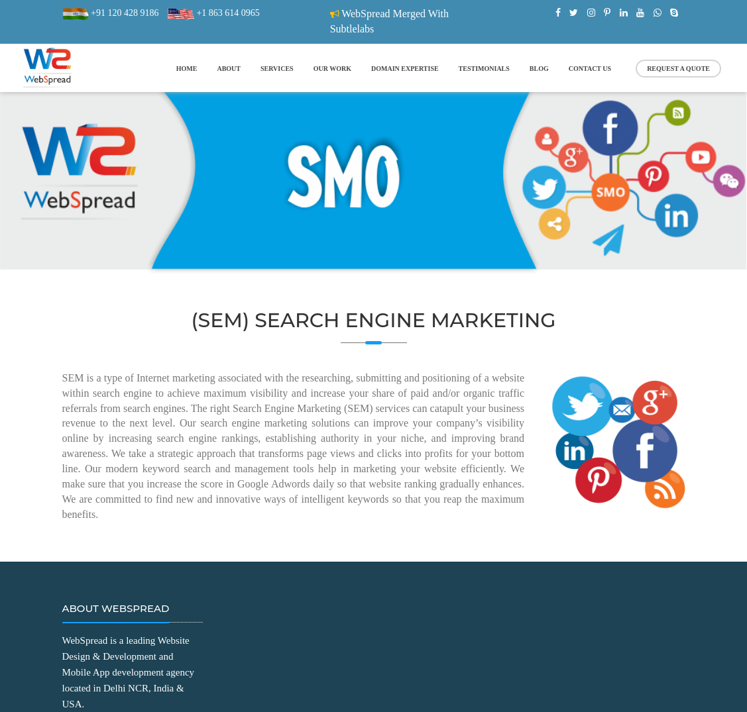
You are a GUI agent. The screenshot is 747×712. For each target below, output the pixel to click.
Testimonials (484, 68)
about (229, 68)
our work (332, 68)
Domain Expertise (405, 68)
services (277, 68)
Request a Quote (678, 68)
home (187, 68)
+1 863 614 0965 (227, 13)
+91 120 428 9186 (124, 13)
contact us (590, 68)
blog (539, 68)
